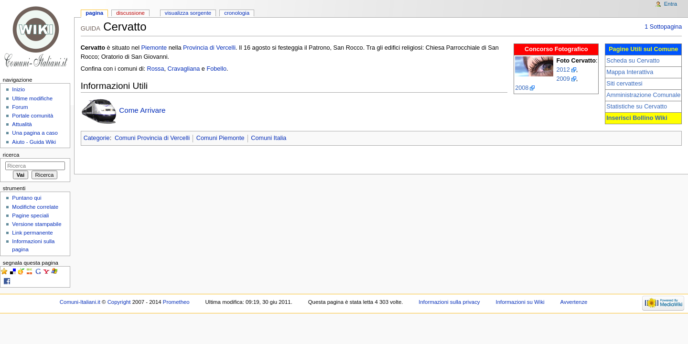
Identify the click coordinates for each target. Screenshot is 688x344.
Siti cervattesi (624, 83)
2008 (521, 88)
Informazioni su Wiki (519, 302)
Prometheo (176, 302)
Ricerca (11, 155)
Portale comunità (32, 115)
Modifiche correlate (35, 207)
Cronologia (236, 13)
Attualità (22, 124)
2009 (563, 78)
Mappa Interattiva (629, 72)
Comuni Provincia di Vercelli (152, 138)
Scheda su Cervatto (632, 60)
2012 (563, 69)
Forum (20, 107)
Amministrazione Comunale (643, 95)
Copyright (119, 302)
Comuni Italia (268, 138)
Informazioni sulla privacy (449, 302)
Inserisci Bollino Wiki (636, 118)
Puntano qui (26, 198)
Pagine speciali (30, 215)
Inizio (18, 89)
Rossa (155, 68)
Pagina (94, 13)
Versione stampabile (36, 224)
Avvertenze (574, 302)
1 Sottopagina (663, 26)
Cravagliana (184, 68)
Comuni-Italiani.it (80, 302)
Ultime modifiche (32, 98)
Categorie (97, 138)
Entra (670, 4)
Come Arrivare (142, 110)
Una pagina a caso (35, 133)
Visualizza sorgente (188, 13)
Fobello (216, 68)
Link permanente (32, 233)
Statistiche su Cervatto (636, 106)
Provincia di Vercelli (209, 47)
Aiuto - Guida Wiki (34, 142)
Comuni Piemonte (220, 138)
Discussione (130, 13)
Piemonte (154, 47)
